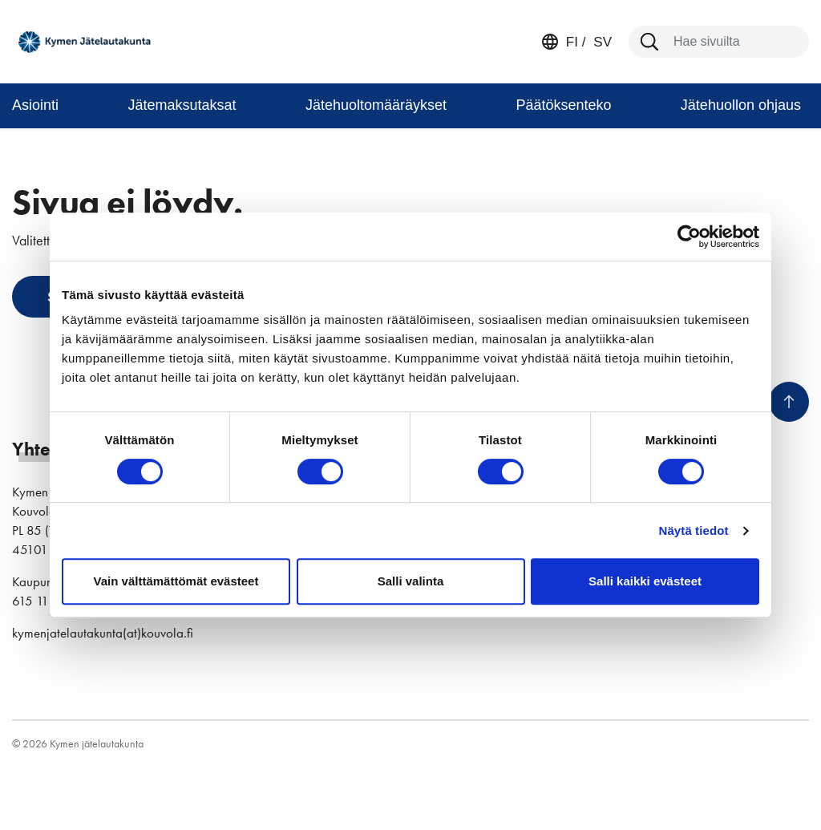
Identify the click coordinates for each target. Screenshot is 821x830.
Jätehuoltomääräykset (376, 105)
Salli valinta (411, 581)
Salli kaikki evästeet (645, 581)
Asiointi (35, 105)
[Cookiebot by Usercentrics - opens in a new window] (689, 237)
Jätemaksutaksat (181, 105)
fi (572, 42)
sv (601, 42)
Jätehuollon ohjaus (741, 105)
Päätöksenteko (563, 105)
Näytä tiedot (694, 530)
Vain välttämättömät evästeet (176, 581)
